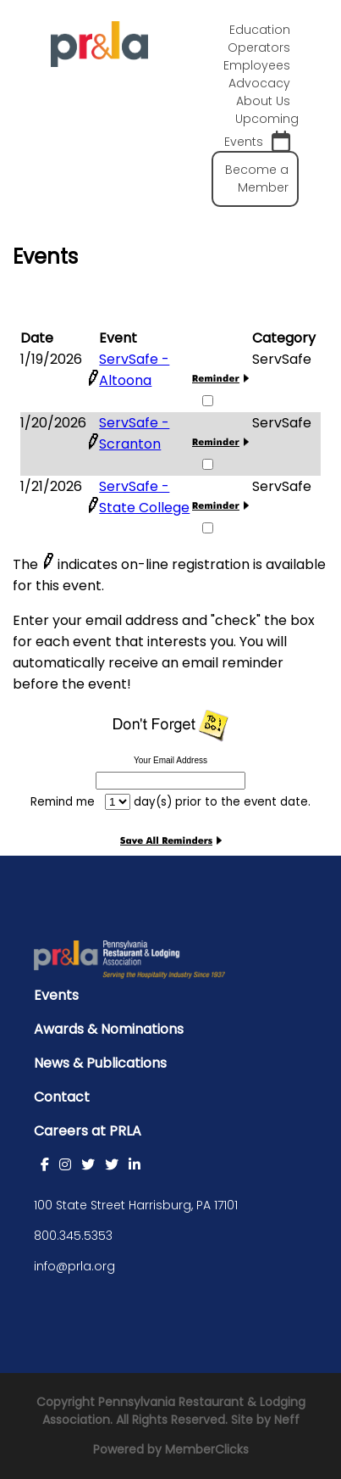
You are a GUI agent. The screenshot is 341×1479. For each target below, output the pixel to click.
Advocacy (259, 83)
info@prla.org (74, 1266)
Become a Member (257, 178)
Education (259, 29)
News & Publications (100, 1063)
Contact (62, 1097)
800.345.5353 (73, 1235)
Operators (259, 47)
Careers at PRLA (87, 1131)
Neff (287, 1419)
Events (56, 995)
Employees (256, 65)
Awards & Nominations (109, 1029)
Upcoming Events (261, 131)
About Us (263, 100)
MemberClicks (207, 1449)
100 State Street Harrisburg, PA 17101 (136, 1205)
